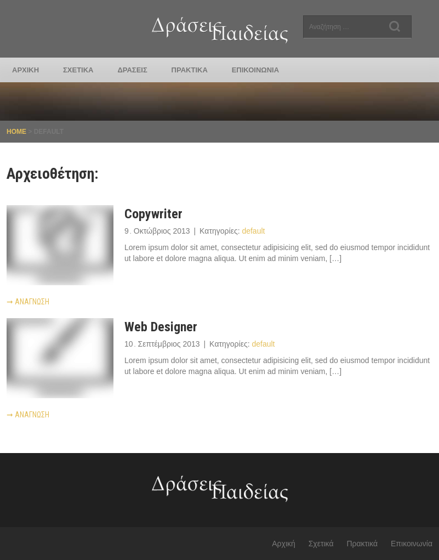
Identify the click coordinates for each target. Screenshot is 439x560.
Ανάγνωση (28, 301)
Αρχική (25, 70)
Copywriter (153, 214)
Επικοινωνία (255, 70)
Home (16, 131)
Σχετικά (78, 70)
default (253, 231)
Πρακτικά (190, 70)
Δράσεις (132, 70)
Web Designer (160, 327)
